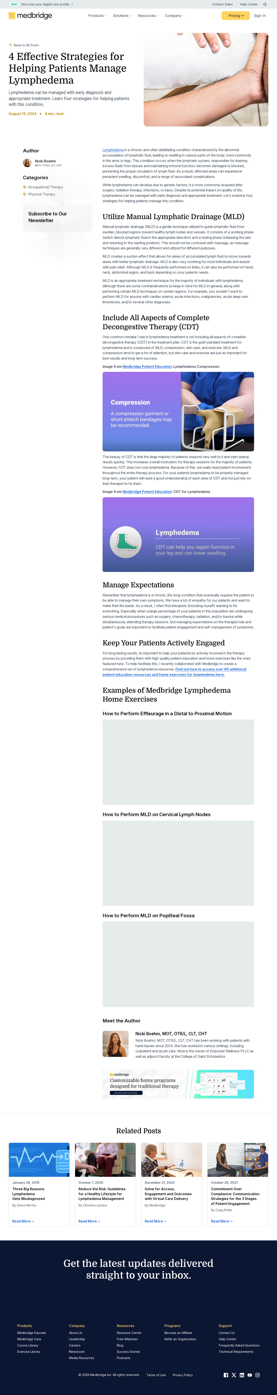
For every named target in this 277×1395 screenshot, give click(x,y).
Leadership (77, 1339)
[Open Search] (264, 4)
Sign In (260, 15)
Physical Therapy (39, 194)
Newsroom (77, 1351)
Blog (120, 1345)
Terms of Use (156, 1375)
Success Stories (128, 1351)
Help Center (249, 4)
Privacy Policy (183, 1375)
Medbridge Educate (31, 1333)
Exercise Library (28, 1351)
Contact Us (227, 1333)
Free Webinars (127, 1339)
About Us (75, 1333)
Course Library (27, 1345)
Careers (75, 1345)
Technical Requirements (236, 1351)
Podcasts (123, 1358)
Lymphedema (113, 150)
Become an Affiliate (178, 1333)
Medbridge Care (29, 1339)
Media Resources (81, 1358)
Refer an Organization (180, 1339)
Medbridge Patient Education (147, 366)
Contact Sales (222, 4)
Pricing (237, 15)
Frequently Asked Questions (239, 1345)
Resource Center (129, 1333)
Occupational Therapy (43, 187)
